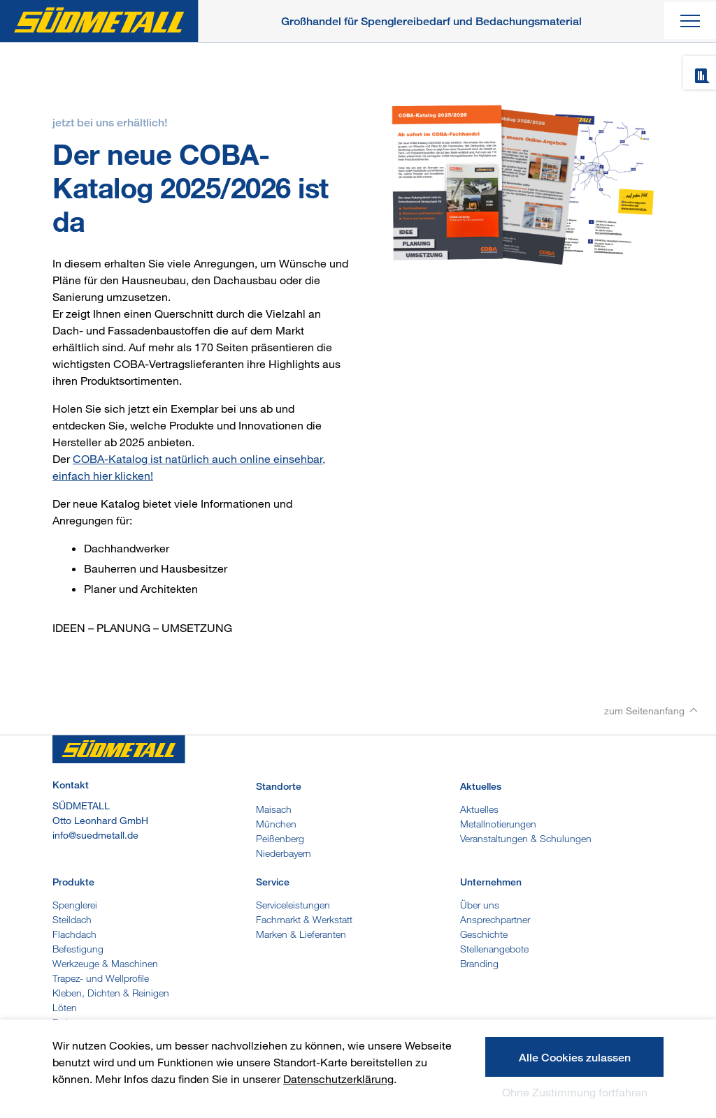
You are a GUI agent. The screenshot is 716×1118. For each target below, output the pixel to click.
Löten (64, 1007)
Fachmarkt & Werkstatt (304, 919)
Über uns (479, 905)
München (276, 824)
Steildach (72, 919)
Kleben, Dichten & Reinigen (110, 993)
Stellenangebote (494, 949)
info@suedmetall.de (95, 835)
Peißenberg (280, 838)
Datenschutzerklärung (338, 1079)
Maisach (274, 809)
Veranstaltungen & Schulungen (526, 838)
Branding (479, 963)
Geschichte (484, 934)
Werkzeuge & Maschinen (105, 963)
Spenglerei (74, 905)
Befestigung (77, 949)
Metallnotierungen (498, 824)
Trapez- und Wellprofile (100, 978)
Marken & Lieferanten (301, 934)
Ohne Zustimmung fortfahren (574, 1092)
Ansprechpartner (495, 919)
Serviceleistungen (293, 905)
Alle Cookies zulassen (575, 1057)
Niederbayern (283, 853)
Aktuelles (479, 809)
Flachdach (74, 934)
